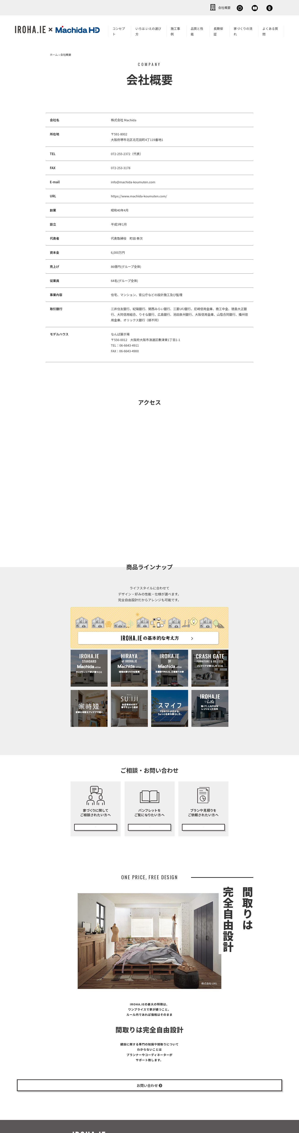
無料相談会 (203, 7)
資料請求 (231, 7)
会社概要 (174, 7)
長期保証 (218, 30)
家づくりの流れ (243, 30)
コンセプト (118, 30)
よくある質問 (270, 30)
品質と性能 (197, 30)
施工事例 (175, 30)
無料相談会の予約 (95, 824)
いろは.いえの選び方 (148, 30)
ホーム (54, 54)
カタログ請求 (149, 824)
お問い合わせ (261, 7)
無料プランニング (203, 824)
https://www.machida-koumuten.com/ (139, 195)
